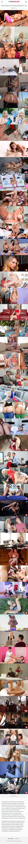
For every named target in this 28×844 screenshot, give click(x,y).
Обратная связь (11, 838)
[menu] (2, 1)
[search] (26, 1)
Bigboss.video (17, 838)
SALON (14, 1)
